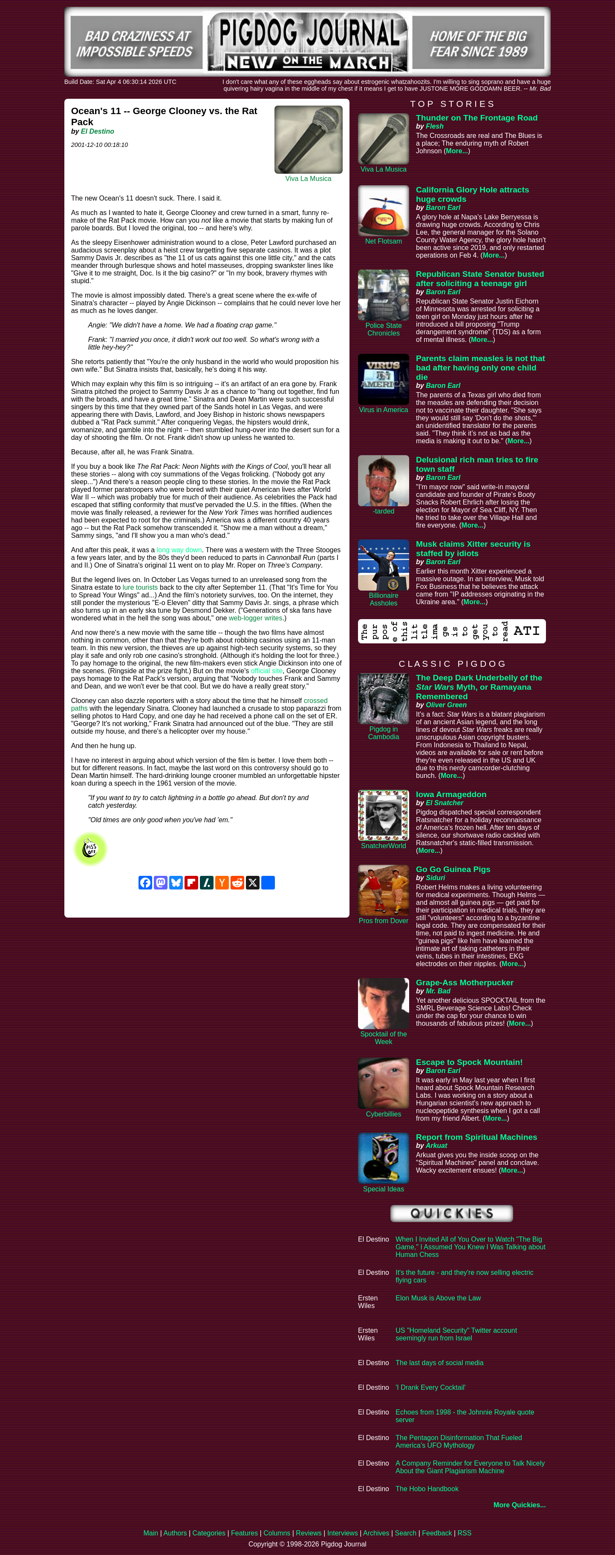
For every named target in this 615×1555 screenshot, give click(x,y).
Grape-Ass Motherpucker (465, 982)
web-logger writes (255, 618)
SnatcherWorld (383, 845)
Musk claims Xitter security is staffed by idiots (473, 548)
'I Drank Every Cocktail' (430, 1387)
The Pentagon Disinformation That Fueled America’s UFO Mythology (459, 1441)
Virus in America (383, 409)
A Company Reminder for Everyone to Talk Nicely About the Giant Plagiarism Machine (470, 1467)
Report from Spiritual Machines (476, 1137)
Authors (175, 1533)
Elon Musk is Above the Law (438, 1298)
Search (405, 1533)
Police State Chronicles (383, 329)
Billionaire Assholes (383, 599)
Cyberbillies (383, 1114)
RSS (465, 1533)
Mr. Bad (438, 991)
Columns (276, 1533)
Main (151, 1533)
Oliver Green (446, 705)
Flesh (435, 126)
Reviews (308, 1533)
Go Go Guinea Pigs (453, 869)
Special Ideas (383, 1189)
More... (457, 151)
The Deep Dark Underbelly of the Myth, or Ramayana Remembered (479, 687)
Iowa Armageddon (451, 794)
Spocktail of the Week (383, 1037)
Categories (209, 1533)
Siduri (435, 877)
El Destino (97, 131)
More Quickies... (520, 1505)
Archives (376, 1533)
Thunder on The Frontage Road (477, 117)
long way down (179, 550)
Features (244, 1533)
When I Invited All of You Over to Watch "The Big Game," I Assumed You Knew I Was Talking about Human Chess (471, 1247)
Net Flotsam (383, 241)
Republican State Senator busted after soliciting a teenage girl (480, 279)
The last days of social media (439, 1362)
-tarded (384, 511)
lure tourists (140, 587)
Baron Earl (443, 207)
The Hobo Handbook (427, 1488)
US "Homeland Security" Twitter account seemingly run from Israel (456, 1334)
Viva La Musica (309, 178)
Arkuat (437, 1145)
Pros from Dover (383, 920)
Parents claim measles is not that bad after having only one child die (480, 368)
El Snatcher (444, 802)
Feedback (437, 1533)
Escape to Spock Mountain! (469, 1062)
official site (267, 670)
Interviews (342, 1533)
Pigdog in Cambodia (383, 733)
